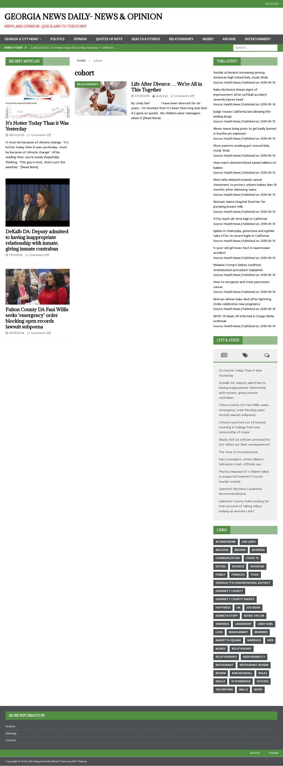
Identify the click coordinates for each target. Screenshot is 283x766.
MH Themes (79, 761)
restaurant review (254, 665)
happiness (223, 607)
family (220, 575)
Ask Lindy (249, 542)
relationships (226, 657)
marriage (254, 640)
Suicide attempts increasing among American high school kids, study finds (240, 75)
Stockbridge (240, 681)
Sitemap (11, 733)
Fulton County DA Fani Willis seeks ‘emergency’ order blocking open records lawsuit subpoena (37, 318)
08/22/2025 (16, 135)
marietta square (228, 640)
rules (262, 673)
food (255, 575)
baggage (222, 550)
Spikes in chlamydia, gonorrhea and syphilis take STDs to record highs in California (243, 233)
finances (238, 575)
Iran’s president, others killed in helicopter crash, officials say (241, 461)
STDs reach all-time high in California (240, 218)
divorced (257, 566)
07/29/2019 (142, 96)
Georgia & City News (21, 39)
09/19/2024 (16, 333)
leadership (243, 624)
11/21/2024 (16, 255)
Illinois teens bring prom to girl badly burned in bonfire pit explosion (244, 131)
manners (261, 632)
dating (221, 566)
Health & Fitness (146, 39)
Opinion (80, 39)
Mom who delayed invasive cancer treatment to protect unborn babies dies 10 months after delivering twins (245, 184)
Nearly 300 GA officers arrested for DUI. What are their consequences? (244, 442)
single (220, 681)
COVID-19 (252, 558)
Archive (229, 39)
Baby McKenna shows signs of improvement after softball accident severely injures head (240, 94)
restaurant (224, 665)
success (262, 681)
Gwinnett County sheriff (235, 599)
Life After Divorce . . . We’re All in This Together (166, 87)
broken (240, 550)
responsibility (254, 657)
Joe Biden (253, 607)
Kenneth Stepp (227, 616)
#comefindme (226, 542)
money (221, 649)
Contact (11, 740)
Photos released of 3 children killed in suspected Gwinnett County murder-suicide (244, 476)
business (258, 550)
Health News (232, 82)
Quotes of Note (109, 39)
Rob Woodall (242, 673)
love (219, 632)
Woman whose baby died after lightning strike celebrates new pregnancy (242, 301)
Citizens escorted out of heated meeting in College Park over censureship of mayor (242, 427)
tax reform (224, 689)
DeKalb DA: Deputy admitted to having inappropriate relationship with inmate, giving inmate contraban (37, 240)
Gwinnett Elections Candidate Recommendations (240, 491)
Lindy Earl (162, 96)
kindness (222, 624)
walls (243, 689)
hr (238, 607)
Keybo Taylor (254, 616)
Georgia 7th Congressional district (243, 583)
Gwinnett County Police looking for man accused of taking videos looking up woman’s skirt (244, 506)
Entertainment (258, 39)
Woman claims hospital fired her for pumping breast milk (239, 204)
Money (208, 39)
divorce (238, 566)
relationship (241, 649)
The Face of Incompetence (238, 451)
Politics (57, 39)
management (238, 632)
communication (228, 558)
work (258, 689)
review (221, 673)
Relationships (181, 39)
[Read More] (152, 118)
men (270, 640)
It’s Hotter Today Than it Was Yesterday (37, 126)
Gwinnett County (229, 591)
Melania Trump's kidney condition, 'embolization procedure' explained (238, 267)
